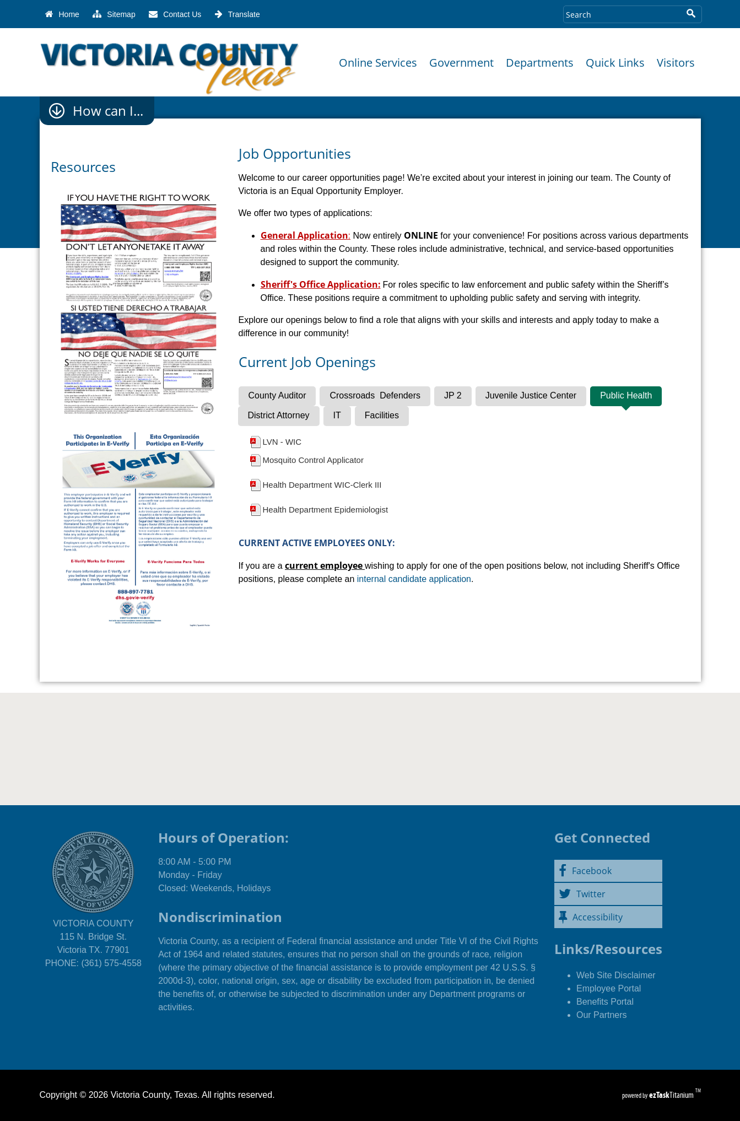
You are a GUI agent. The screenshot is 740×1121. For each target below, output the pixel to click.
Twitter (582, 894)
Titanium (672, 1095)
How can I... (108, 111)
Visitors (676, 62)
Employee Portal (608, 988)
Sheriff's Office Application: (321, 284)
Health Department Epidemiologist (325, 509)
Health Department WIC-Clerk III (322, 484)
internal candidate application (414, 579)
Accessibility (591, 917)
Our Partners (601, 1015)
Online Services (378, 62)
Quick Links (615, 62)
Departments (540, 62)
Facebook (585, 870)
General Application (304, 235)
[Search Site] (622, 14)
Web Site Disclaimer (616, 975)
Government (461, 62)
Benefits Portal (605, 1001)
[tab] (277, 396)
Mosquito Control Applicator (313, 460)
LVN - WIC (282, 441)
